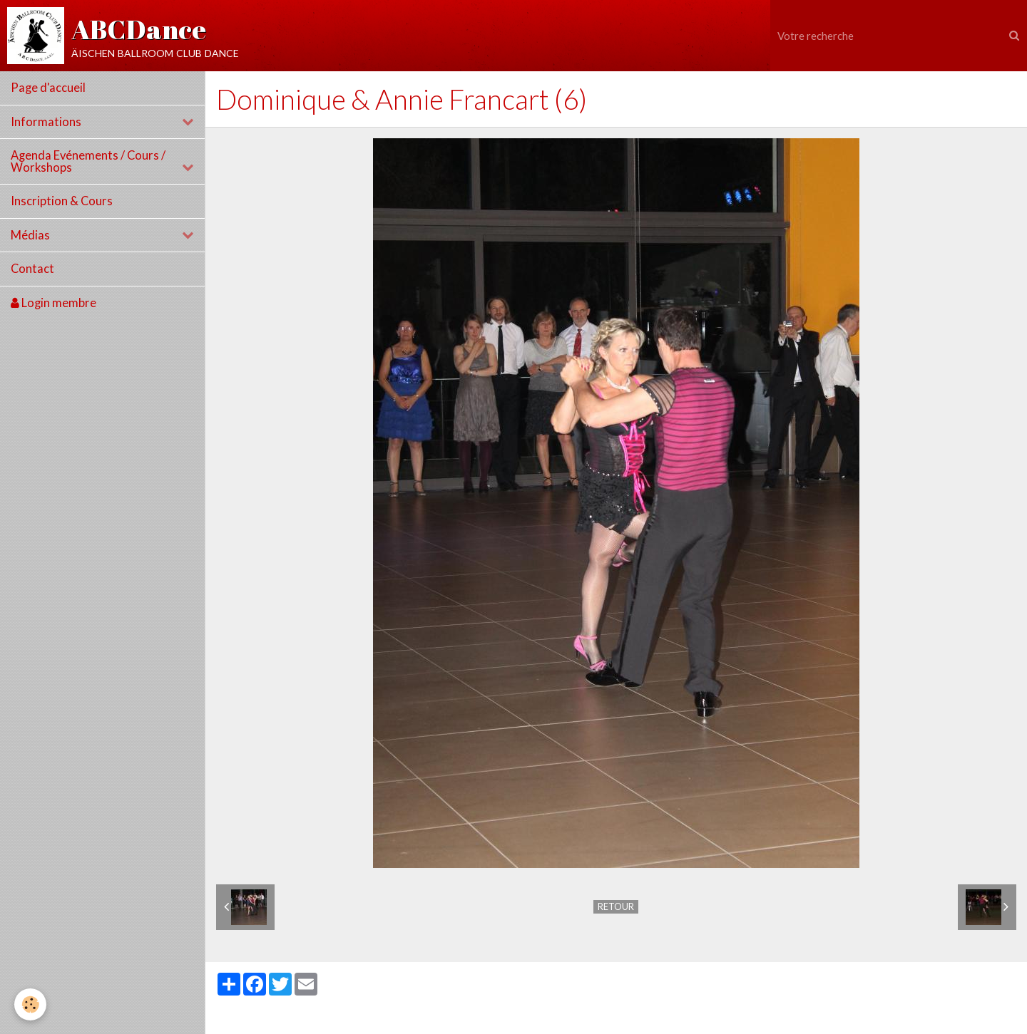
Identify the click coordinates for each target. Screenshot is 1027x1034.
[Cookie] (30, 1004)
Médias (30, 235)
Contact (32, 269)
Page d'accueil (48, 88)
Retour (616, 906)
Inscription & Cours (62, 201)
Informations (46, 122)
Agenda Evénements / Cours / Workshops (88, 161)
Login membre (53, 303)
